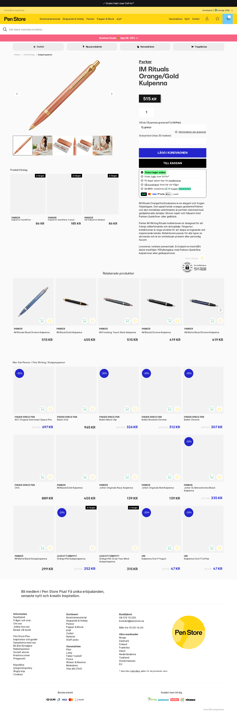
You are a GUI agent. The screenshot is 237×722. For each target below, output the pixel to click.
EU (120, 664)
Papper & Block (105, 18)
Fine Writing (29, 55)
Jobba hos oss (21, 626)
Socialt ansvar (21, 652)
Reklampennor (21, 648)
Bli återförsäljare (22, 645)
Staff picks (72, 639)
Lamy (69, 652)
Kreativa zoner (21, 655)
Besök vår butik (22, 629)
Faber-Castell (74, 655)
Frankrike (124, 647)
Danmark (124, 640)
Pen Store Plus (21, 636)
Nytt (187, 18)
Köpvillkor (18, 664)
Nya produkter (93, 46)
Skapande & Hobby (73, 18)
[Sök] (118, 29)
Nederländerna (127, 654)
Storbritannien (127, 660)
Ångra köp (19, 671)
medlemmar (175, 180)
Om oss (17, 623)
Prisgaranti (19, 658)
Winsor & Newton (76, 662)
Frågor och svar (22, 620)
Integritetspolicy (22, 667)
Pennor (90, 18)
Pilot (68, 649)
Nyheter (70, 636)
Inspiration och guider (25, 639)
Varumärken (175, 18)
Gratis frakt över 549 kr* (118, 3)
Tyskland (124, 657)
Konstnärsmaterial (50, 18)
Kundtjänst (208, 10)
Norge (122, 637)
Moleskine (72, 665)
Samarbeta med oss (24, 642)
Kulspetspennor (45, 55)
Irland (122, 650)
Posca (69, 659)
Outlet (196, 18)
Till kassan (172, 163)
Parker (145, 61)
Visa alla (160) (74, 668)
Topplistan (200, 46)
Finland (123, 644)
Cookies (18, 674)
